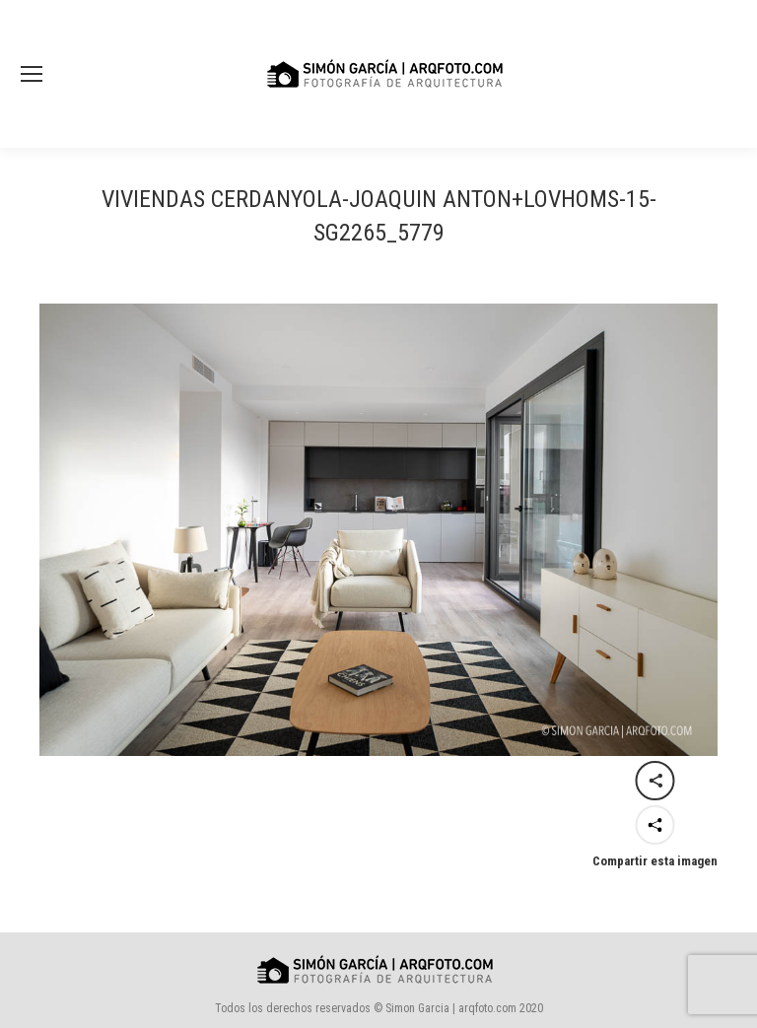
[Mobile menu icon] (31, 74)
